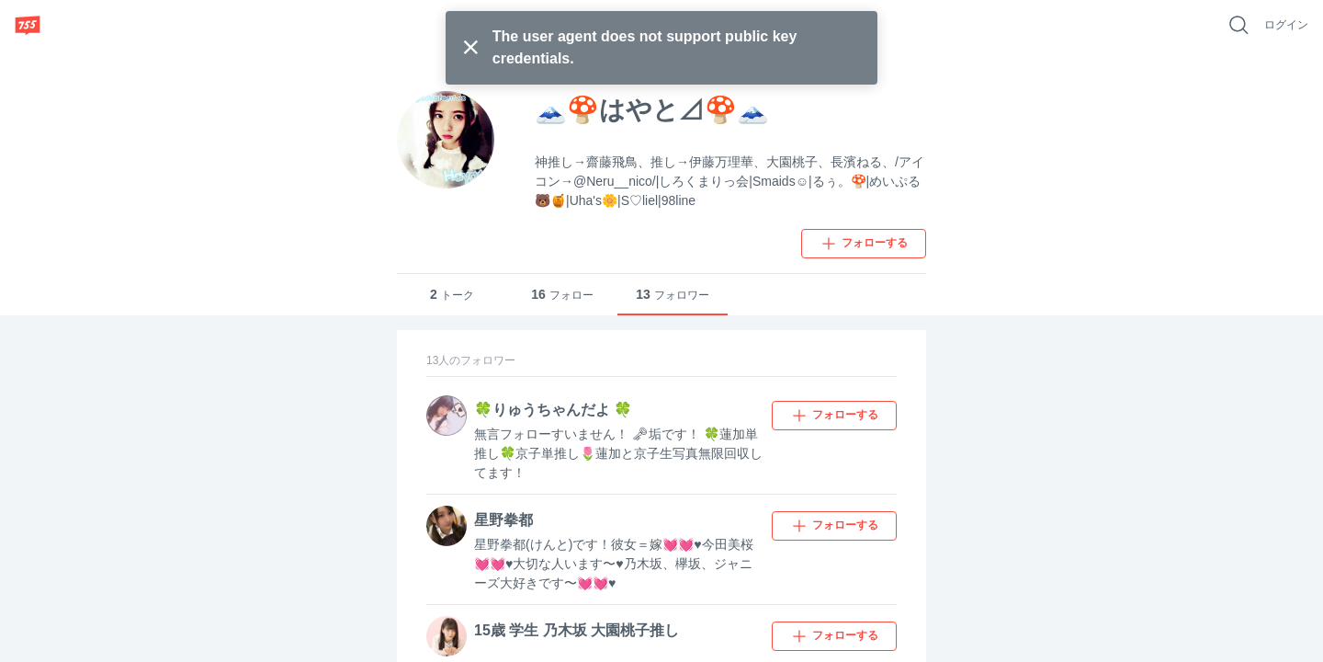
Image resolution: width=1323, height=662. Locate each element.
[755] (27, 25)
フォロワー (672, 294)
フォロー (562, 294)
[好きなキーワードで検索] (1238, 24)
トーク (452, 294)
